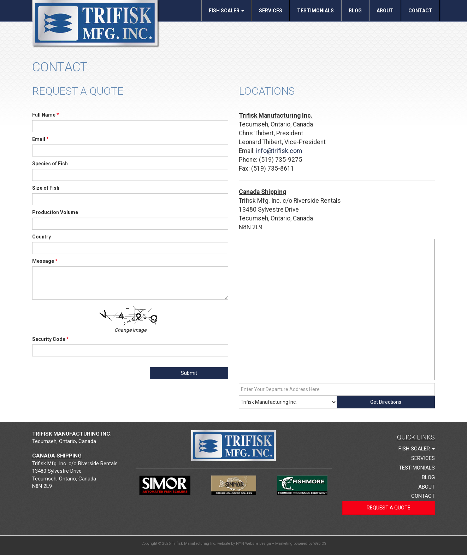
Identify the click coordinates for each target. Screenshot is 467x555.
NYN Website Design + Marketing (264, 543)
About (385, 10)
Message (45, 261)
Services (270, 10)
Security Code (50, 339)
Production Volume (55, 212)
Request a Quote (388, 507)
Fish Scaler (226, 10)
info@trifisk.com (279, 150)
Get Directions (385, 402)
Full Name (45, 115)
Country (41, 237)
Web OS (319, 543)
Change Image (130, 330)
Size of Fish (45, 188)
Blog (355, 10)
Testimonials (315, 10)
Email (40, 139)
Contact (420, 10)
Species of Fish (50, 163)
